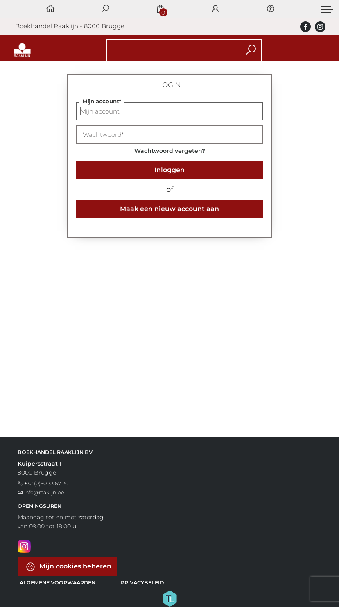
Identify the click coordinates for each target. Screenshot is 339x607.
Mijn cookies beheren (68, 567)
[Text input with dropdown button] (171, 50)
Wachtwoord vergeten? (169, 151)
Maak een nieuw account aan (169, 209)
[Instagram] (24, 546)
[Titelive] (169, 598)
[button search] (251, 50)
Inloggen (169, 170)
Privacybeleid (142, 583)
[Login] (215, 9)
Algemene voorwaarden (57, 583)
